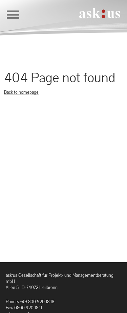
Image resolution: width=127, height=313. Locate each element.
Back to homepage (21, 92)
